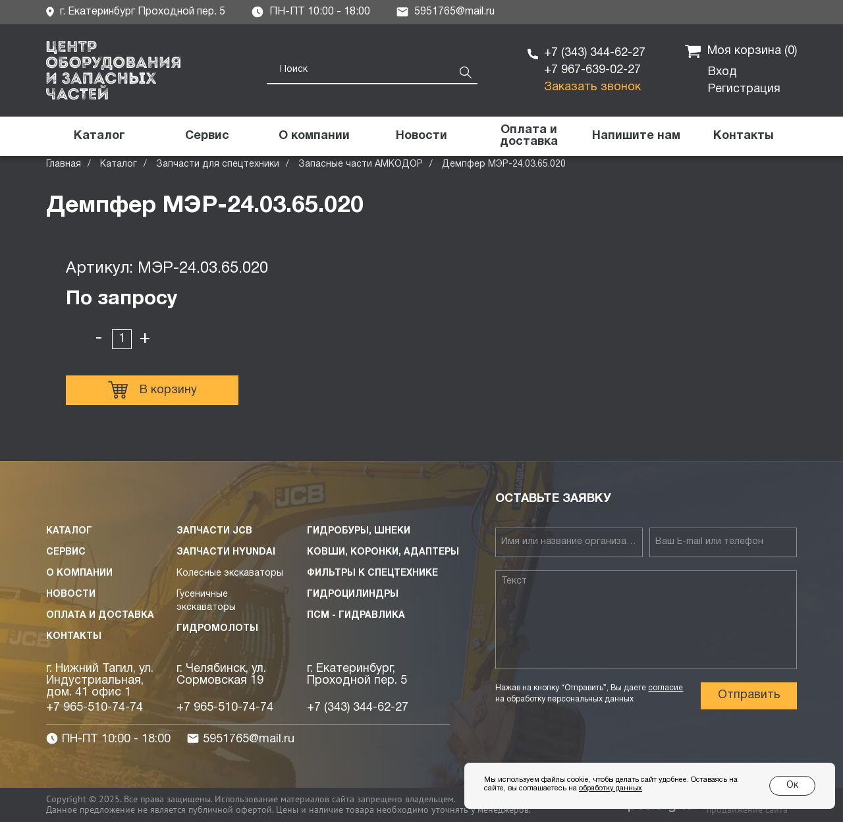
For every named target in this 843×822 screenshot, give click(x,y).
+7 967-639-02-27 (592, 70)
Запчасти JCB (214, 531)
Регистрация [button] (744, 89)
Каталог (118, 164)
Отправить (749, 695)
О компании (79, 573)
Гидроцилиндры (352, 594)
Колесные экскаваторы (230, 573)
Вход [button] (722, 72)
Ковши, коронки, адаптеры (383, 552)
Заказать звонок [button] (592, 87)
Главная (63, 164)
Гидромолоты (217, 628)
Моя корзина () (741, 51)
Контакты (73, 636)
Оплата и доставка (100, 615)
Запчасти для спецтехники (217, 164)
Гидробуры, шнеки (358, 531)
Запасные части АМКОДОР (360, 164)
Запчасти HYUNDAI (226, 552)
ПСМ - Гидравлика (356, 615)
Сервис (66, 552)
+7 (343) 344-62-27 (594, 53)
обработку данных (610, 788)
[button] (636, 136)
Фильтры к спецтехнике (372, 573)
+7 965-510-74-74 (94, 707)
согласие (665, 688)
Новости (70, 594)
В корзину (152, 390)
